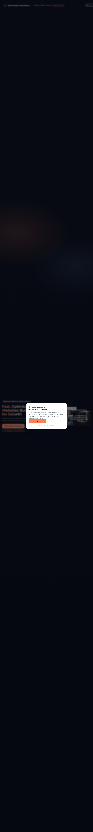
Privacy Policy (42, 425)
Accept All (37, 421)
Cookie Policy (51, 425)
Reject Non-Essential (55, 421)
